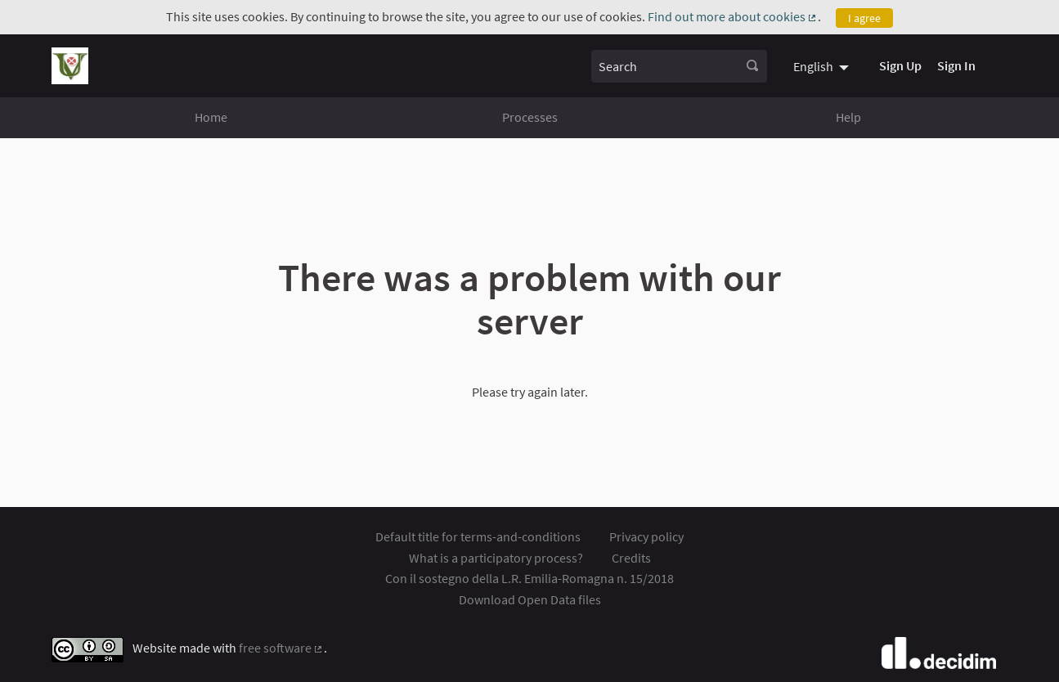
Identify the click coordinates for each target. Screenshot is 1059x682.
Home (211, 117)
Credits (631, 558)
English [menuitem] (813, 66)
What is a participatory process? (496, 558)
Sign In (956, 65)
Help (848, 117)
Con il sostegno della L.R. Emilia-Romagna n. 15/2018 (529, 578)
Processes (530, 117)
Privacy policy (646, 536)
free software (282, 647)
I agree (864, 18)
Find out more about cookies (733, 16)
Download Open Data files (530, 599)
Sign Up (900, 65)
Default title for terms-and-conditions (478, 536)
